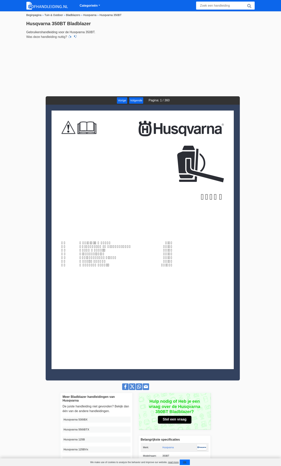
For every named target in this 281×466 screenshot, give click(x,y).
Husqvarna (168, 447)
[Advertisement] (140, 67)
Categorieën (89, 5)
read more (173, 462)
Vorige (122, 100)
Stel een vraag (175, 419)
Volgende (136, 100)
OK (185, 462)
